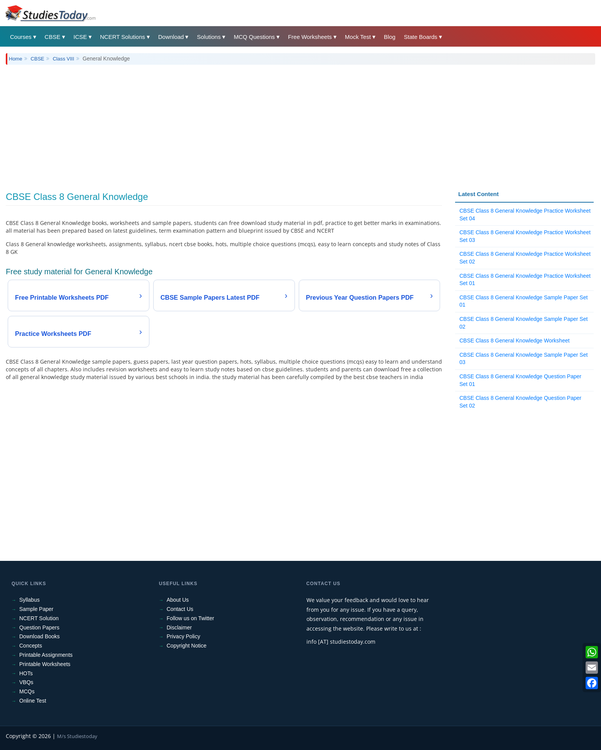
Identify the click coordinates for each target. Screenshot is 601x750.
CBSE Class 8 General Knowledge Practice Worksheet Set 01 (525, 280)
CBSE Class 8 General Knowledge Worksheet (514, 340)
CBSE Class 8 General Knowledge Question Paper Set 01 (520, 380)
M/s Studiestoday (77, 736)
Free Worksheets (310, 37)
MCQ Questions (254, 37)
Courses (21, 37)
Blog (389, 37)
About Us (178, 600)
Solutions (209, 37)
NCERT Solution (39, 618)
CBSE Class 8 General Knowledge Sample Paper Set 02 (523, 323)
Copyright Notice (187, 646)
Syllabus (29, 600)
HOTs (26, 673)
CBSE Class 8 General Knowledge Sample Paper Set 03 (523, 359)
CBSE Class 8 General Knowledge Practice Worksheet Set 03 (525, 236)
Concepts (30, 646)
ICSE (80, 37)
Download (171, 37)
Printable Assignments (46, 655)
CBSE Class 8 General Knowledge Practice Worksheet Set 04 (525, 214)
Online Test (32, 701)
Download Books (39, 636)
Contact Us (180, 609)
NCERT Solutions (122, 37)
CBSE (52, 37)
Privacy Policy (183, 636)
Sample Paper (36, 609)
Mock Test (358, 37)
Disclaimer (179, 627)
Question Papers (39, 627)
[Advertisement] (237, 122)
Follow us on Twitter (190, 618)
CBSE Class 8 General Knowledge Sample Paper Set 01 (523, 301)
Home (15, 59)
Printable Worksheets (44, 664)
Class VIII (63, 59)
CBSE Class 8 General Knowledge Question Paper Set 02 (520, 402)
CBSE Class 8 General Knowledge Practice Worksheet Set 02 (525, 258)
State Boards (420, 37)
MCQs (27, 691)
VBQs (26, 682)
